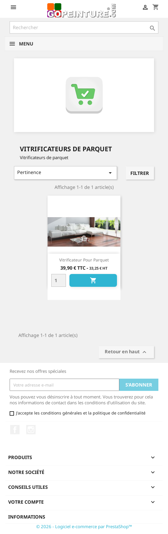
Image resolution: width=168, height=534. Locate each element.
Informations (26, 517)
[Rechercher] (84, 27)
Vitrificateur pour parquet (84, 260)
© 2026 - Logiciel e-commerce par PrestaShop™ (84, 526)
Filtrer (139, 173)
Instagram (31, 429)
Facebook (15, 429)
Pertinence (65, 172)
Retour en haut (126, 352)
